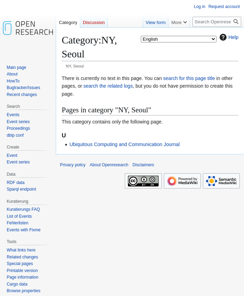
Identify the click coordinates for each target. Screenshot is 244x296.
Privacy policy (72, 164)
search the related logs (108, 86)
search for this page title (189, 78)
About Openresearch (109, 164)
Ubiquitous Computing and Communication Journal (124, 144)
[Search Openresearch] (216, 22)
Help (228, 37)
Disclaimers (143, 164)
